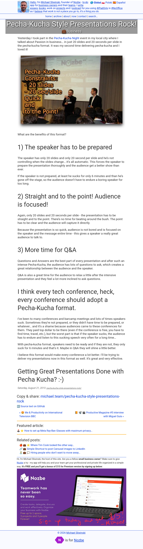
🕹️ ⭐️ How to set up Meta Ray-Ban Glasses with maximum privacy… (54, 430)
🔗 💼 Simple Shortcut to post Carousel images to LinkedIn (52, 448)
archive (58, 16)
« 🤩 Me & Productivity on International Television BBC (41, 414)
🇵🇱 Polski (107, 2)
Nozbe (76, 2)
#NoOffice (117, 8)
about (66, 16)
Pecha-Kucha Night (66, 38)
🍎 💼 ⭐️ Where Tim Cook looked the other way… (46, 445)
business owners (48, 5)
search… (93, 16)
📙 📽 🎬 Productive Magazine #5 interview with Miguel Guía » (99, 414)
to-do (85, 2)
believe (39, 11)
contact (82, 16)
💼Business (71, 31)
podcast (76, 8)
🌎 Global (95, 2)
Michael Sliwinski (50, 2)
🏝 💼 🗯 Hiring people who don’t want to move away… (49, 452)
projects (60, 8)
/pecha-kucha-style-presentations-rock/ (63, 388)
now (74, 16)
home (48, 16)
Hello (33, 2)
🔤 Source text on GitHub (31, 406)
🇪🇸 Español (119, 2)
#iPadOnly (102, 8)
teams (71, 5)
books (42, 8)
